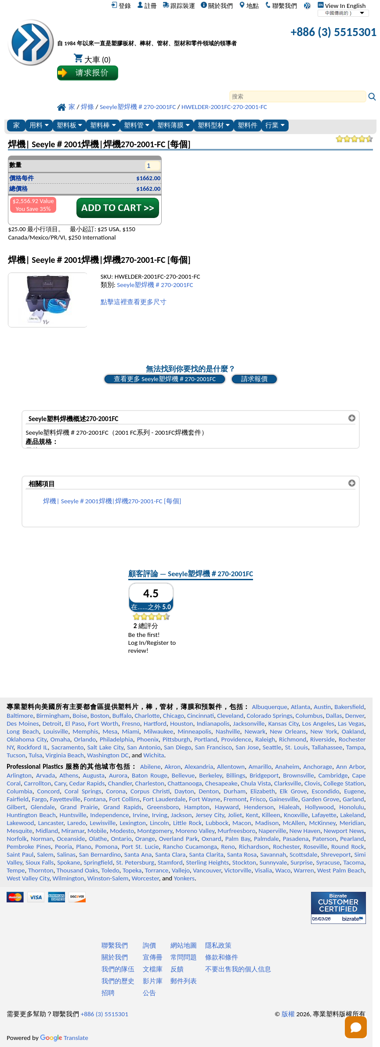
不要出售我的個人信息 (238, 969)
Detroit (52, 723)
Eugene (354, 791)
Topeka (132, 870)
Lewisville (103, 823)
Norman (42, 839)
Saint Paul (20, 854)
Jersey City (209, 815)
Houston (181, 723)
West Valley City (28, 878)
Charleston (149, 783)
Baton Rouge (149, 775)
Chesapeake (221, 783)
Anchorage (317, 767)
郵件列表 (183, 981)
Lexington (132, 823)
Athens (68, 775)
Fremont (235, 799)
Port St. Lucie (140, 847)
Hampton (197, 807)
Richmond (292, 739)
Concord (48, 791)
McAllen (294, 823)
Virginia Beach (65, 755)
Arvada (45, 775)
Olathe (98, 839)
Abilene (150, 767)
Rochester (286, 847)
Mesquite (19, 831)
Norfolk (17, 839)
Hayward (227, 807)
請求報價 (254, 379)
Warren (303, 870)
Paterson (324, 839)
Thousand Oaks (77, 870)
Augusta (94, 775)
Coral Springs (83, 791)
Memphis (85, 731)
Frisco (258, 799)
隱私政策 (218, 945)
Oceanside (71, 839)
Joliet (235, 815)
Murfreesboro (236, 831)
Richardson (254, 847)
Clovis (312, 783)
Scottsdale (303, 854)
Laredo (76, 823)
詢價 (149, 945)
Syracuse (328, 862)
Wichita (154, 755)
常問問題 (183, 957)
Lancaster (50, 823)
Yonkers (184, 878)
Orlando (85, 739)
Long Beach (23, 731)
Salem (45, 854)
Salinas (66, 854)
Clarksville (287, 783)
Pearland (352, 839)
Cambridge (333, 775)
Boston (99, 716)
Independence (109, 815)
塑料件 (247, 125)
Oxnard (211, 839)
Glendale (43, 807)
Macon (241, 823)
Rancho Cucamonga (190, 847)
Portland (205, 739)
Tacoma (353, 862)
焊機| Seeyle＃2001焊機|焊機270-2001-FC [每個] (112, 501)
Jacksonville (249, 723)
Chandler (120, 783)
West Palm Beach (340, 870)
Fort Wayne (204, 799)
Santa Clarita (206, 854)
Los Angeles (318, 723)
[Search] (297, 96)
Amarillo (260, 767)
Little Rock (187, 823)
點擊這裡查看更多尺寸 (133, 302)
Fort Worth (103, 723)
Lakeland (352, 815)
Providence (236, 739)
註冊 (147, 6)
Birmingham (52, 716)
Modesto (122, 831)
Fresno (131, 723)
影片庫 (153, 981)
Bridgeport (264, 775)
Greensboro (162, 807)
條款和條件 (221, 957)
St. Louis (296, 747)
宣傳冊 (153, 957)
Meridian (352, 823)
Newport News (344, 831)
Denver (354, 716)
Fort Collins (124, 799)
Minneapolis (194, 731)
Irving (159, 815)
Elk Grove (293, 791)
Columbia (19, 791)
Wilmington (68, 878)
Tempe (16, 870)
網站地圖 (183, 945)
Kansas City (283, 723)
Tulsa (35, 755)
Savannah (273, 854)
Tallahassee (326, 747)
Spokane (68, 862)
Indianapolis (213, 723)
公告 (149, 993)
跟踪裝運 (179, 6)
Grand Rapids (122, 807)
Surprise (301, 862)
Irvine (140, 815)
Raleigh (265, 739)
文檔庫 (153, 969)
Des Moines (23, 723)
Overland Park (178, 839)
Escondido (325, 791)
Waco (282, 870)
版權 (288, 1014)
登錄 (121, 6)
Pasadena (296, 839)
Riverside (322, 739)
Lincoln (159, 823)
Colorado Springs (270, 716)
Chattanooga (184, 783)
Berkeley (210, 775)
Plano (83, 847)
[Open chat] (356, 1027)
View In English (342, 6)
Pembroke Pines (29, 847)
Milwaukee (158, 731)
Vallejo (181, 870)
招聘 (108, 993)
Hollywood (319, 807)
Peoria (63, 847)
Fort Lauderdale (164, 799)
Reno (228, 847)
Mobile (97, 831)
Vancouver (207, 870)
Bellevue (183, 775)
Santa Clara (170, 854)
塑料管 (136, 125)
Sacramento (67, 747)
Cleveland (230, 716)
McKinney (322, 823)
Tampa (355, 747)
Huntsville (73, 815)
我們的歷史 (117, 981)
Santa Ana (138, 854)
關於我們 (217, 6)
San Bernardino (100, 854)
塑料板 (69, 125)
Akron (173, 767)
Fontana (95, 799)
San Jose (247, 747)
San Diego (177, 747)
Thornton (40, 870)
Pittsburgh (176, 739)
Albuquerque (269, 707)
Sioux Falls (39, 862)
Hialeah (289, 807)
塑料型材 (214, 125)
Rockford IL (32, 747)
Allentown (231, 767)
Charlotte (146, 716)
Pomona (106, 847)
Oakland (353, 731)
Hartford (155, 723)
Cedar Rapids (87, 783)
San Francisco (213, 747)
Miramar (73, 831)
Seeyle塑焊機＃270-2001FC (155, 285)
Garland (353, 799)
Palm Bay (237, 839)
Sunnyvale (273, 862)
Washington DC (107, 755)
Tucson (16, 755)
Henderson (259, 807)
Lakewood (20, 823)
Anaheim (287, 767)
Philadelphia (116, 739)
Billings (235, 775)
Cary (60, 783)
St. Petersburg (135, 862)
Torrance (157, 870)
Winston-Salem (108, 878)
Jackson (181, 815)
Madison (267, 823)
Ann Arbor (350, 767)
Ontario (121, 839)
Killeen (271, 815)
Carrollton (37, 783)
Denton (209, 791)
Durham (235, 791)
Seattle (272, 747)
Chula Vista (256, 783)
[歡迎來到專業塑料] (147, 34)
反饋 (177, 969)
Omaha (60, 739)
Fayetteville (65, 799)
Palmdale (266, 839)
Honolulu (351, 807)
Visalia (263, 870)
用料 (38, 125)
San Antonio (143, 747)
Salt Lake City (105, 747)
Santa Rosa (242, 854)
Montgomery (154, 831)
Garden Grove (320, 799)
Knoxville (296, 815)
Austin (322, 707)
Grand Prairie (79, 807)
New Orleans (288, 731)
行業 (274, 125)
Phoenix (148, 739)
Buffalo (121, 716)
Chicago (173, 716)
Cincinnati (200, 716)
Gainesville (283, 799)
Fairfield (18, 799)
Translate (64, 1038)
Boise (79, 716)
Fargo (39, 799)
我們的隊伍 (117, 969)
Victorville (237, 870)
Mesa (110, 731)
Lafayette (324, 815)
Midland (47, 831)
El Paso (74, 723)
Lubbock (217, 823)
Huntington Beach (31, 815)
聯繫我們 (281, 6)
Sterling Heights (207, 862)
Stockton (244, 862)
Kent (252, 815)
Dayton (184, 791)
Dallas (334, 716)
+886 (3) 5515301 (334, 32)
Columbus (309, 716)
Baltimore (20, 716)
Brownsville (298, 775)
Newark (255, 731)
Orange (145, 839)
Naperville (272, 831)
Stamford (170, 862)
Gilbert (16, 807)
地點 (249, 6)
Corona (116, 791)
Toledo (110, 870)
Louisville (55, 731)
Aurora (118, 775)
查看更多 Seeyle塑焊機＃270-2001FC (165, 379)
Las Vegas (351, 723)
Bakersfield (349, 707)
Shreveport (336, 854)
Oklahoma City (27, 739)
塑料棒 (103, 125)
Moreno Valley (194, 831)
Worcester (145, 878)
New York (324, 731)
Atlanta (300, 707)
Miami (130, 731)
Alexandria (199, 767)
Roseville (315, 847)
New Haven (305, 831)
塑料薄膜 (173, 125)
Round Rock (347, 847)
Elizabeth (262, 791)
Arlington (19, 775)
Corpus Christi (150, 791)
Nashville (228, 731)
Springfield (97, 862)
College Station (343, 783)
